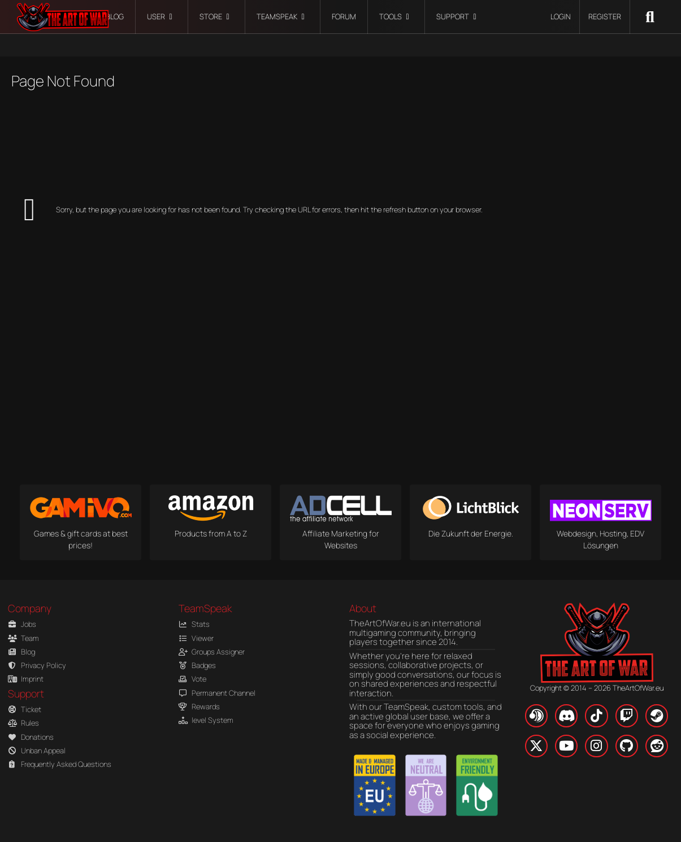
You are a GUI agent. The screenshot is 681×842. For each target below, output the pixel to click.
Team (23, 638)
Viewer (196, 638)
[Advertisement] (150, 140)
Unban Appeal (37, 750)
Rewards (199, 706)
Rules (23, 723)
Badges (197, 665)
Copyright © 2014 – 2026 (596, 688)
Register (604, 16)
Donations (31, 737)
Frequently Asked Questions (57, 764)
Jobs (22, 624)
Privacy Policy (37, 665)
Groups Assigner (212, 652)
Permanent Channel (217, 693)
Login (560, 16)
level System (206, 720)
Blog (21, 652)
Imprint (26, 679)
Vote (192, 679)
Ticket (24, 709)
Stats (194, 624)
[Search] (650, 17)
